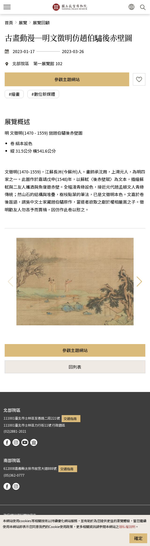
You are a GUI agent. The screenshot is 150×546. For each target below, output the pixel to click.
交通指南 (70, 418)
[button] (131, 7)
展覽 (23, 22)
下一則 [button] (139, 281)
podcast (33, 442)
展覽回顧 (41, 22)
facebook (7, 442)
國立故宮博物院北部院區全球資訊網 (70, 7)
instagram (15, 442)
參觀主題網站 (67, 79)
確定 (138, 538)
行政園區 (58, 425)
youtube (24, 442)
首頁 (9, 22)
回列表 (75, 367)
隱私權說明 (127, 526)
